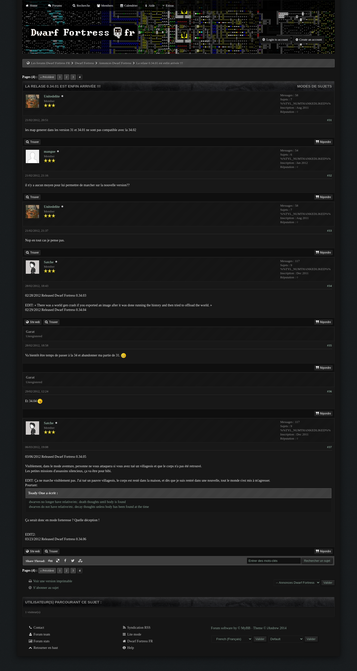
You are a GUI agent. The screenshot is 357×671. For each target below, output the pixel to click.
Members (105, 5)
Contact (36, 627)
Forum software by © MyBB (231, 628)
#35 (329, 345)
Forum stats (38, 641)
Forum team (39, 634)
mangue (49, 151)
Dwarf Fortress (84, 63)
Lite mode (131, 634)
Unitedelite (52, 96)
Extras (167, 5)
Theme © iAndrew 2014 (270, 628)
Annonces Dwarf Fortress (115, 63)
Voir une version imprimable (52, 581)
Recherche (81, 5)
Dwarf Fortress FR (137, 641)
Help (128, 648)
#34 (329, 286)
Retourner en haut (43, 648)
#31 (329, 120)
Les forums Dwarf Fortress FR (50, 63)
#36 (329, 391)
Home (31, 5)
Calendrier (129, 5)
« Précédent (47, 77)
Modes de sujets (314, 86)
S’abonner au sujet (46, 588)
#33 (329, 230)
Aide (149, 5)
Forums (55, 5)
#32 (329, 175)
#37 (329, 447)
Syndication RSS (136, 627)
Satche (48, 262)
